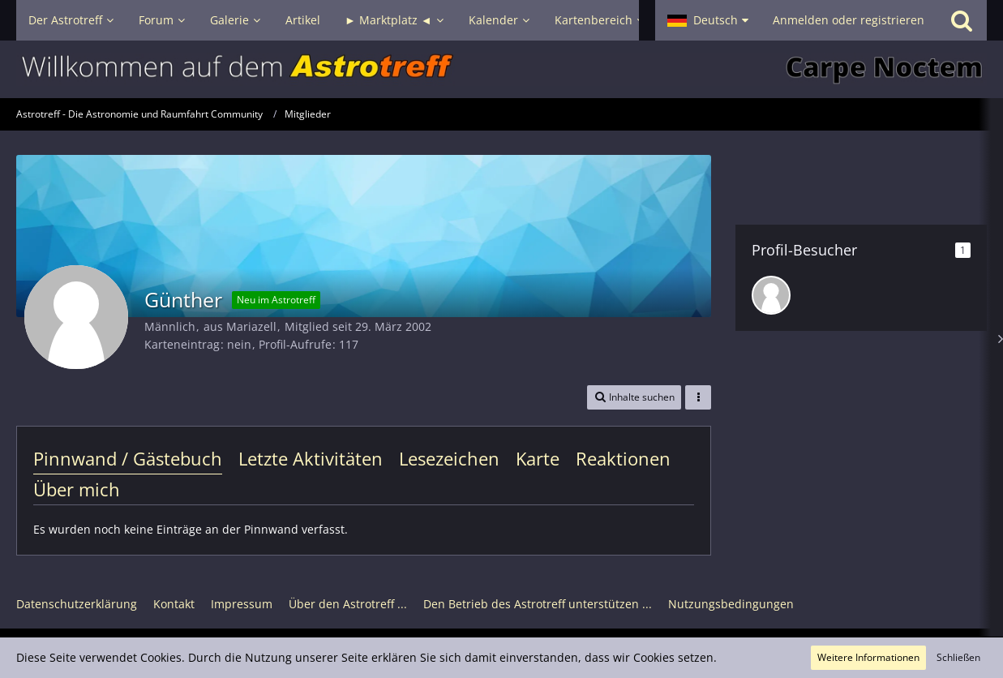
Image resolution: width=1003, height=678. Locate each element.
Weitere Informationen (868, 657)
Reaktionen (623, 458)
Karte (537, 458)
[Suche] (962, 20)
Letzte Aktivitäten (310, 458)
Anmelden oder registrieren (848, 20)
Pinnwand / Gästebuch (127, 458)
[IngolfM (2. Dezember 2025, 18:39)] (771, 295)
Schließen (958, 657)
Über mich (76, 489)
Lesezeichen (449, 458)
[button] (708, 20)
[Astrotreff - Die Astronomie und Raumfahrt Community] (501, 69)
